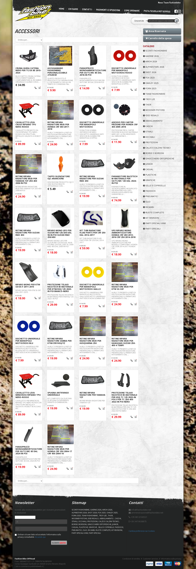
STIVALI (148, 131)
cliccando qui (40, 537)
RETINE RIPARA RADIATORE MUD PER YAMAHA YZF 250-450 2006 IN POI (26, 179)
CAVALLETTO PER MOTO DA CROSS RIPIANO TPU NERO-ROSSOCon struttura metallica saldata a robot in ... (28, 134)
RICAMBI (148, 207)
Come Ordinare (132, 10)
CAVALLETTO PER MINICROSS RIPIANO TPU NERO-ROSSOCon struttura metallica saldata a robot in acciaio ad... (28, 404)
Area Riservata (155, 31)
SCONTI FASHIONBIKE (155, 50)
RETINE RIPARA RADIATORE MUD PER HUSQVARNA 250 (90, 340)
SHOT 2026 (149, 72)
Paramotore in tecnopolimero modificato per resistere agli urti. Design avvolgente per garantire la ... (124, 190)
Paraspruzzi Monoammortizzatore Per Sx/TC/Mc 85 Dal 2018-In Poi (93, 71)
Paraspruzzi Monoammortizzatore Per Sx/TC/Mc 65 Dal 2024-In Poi (28, 450)
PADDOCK (149, 191)
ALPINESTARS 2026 (153, 66)
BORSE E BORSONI (153, 153)
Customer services (150, 558)
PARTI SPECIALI (152, 228)
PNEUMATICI (150, 196)
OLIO (146, 201)
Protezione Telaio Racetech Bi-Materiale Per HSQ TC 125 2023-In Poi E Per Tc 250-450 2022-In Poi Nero (124, 397)
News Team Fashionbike (169, 2)
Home (61, 8)
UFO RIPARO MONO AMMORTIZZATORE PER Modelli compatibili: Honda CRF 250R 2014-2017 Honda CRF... (124, 245)
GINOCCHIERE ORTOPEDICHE (158, 158)
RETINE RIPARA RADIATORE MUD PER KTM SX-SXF (122, 286)
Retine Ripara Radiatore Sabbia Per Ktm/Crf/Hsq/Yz (59, 340)
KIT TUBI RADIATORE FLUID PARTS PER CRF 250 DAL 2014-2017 (92, 240)
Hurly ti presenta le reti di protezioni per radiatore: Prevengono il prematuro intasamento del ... (59, 135)
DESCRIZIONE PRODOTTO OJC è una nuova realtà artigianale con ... (60, 184)
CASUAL (148, 169)
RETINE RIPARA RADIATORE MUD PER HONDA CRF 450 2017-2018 (58, 125)
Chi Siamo (73, 9)
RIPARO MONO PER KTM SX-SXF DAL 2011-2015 (28, 291)
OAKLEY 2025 (150, 83)
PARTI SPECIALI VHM (154, 223)
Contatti (87, 9)
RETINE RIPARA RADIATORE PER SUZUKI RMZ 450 (27, 232)
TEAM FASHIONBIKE (154, 93)
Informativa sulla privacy (171, 558)
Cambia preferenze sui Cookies (142, 531)
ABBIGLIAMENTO (152, 120)
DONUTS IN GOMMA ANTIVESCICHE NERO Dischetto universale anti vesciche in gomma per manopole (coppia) (92, 134)
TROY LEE (149, 99)
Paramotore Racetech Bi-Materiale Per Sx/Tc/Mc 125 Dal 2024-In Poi (124, 179)
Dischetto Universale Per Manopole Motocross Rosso (124, 70)
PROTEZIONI (150, 142)
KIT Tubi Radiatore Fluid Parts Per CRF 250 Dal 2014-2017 (92, 232)
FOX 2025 (149, 77)
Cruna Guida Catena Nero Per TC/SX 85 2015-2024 (28, 70)
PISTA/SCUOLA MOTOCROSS (157, 11)
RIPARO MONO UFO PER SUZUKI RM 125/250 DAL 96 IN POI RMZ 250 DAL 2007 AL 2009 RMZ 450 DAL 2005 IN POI (60, 244)
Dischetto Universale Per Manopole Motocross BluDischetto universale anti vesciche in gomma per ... (27, 350)
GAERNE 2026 (151, 56)
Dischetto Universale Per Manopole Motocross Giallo (92, 286)
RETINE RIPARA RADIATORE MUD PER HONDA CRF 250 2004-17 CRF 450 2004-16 (59, 450)
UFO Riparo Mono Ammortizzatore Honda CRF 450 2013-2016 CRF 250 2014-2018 (123, 234)
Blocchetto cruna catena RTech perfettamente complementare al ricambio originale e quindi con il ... (28, 79)
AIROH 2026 (150, 61)
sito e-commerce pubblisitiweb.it (29, 566)
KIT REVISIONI (151, 217)
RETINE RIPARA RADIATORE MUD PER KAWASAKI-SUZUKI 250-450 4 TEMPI (124, 342)
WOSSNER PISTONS (154, 110)
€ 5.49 (51, 189)
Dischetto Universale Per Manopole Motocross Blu (27, 340)
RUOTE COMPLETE (153, 212)
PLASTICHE (149, 174)
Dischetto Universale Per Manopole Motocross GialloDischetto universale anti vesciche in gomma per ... (92, 296)
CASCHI (148, 126)
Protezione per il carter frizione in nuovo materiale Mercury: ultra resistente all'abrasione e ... (125, 133)
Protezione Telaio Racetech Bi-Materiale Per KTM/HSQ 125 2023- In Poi (60, 297)
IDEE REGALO (151, 115)
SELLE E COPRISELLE (154, 185)
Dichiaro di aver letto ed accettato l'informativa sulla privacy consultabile (38, 535)
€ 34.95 (20, 85)
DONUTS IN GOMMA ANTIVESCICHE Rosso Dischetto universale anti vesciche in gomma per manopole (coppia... (124, 80)
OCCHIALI (149, 137)
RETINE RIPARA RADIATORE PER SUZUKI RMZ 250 (92, 178)
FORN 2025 (149, 88)
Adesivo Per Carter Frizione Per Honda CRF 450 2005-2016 (125, 124)
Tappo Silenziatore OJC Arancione (58, 177)
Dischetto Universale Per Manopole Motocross (92, 124)
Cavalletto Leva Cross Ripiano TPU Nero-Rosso (25, 124)
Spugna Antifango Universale (58, 393)
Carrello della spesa (158, 38)
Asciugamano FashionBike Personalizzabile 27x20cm (57, 71)
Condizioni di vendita (131, 558)
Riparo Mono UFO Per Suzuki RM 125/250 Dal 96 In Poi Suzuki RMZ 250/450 (59, 234)
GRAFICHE (149, 180)
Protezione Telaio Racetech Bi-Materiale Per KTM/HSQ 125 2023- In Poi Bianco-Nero (60, 288)
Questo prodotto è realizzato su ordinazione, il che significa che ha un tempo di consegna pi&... (60, 81)
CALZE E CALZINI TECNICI (156, 147)
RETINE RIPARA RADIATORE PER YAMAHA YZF (92, 395)
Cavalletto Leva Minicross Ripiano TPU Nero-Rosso (28, 395)
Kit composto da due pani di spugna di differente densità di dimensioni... (59, 400)
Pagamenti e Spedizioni (108, 10)
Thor (147, 104)
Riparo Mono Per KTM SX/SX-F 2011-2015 (27, 285)
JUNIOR (148, 164)
